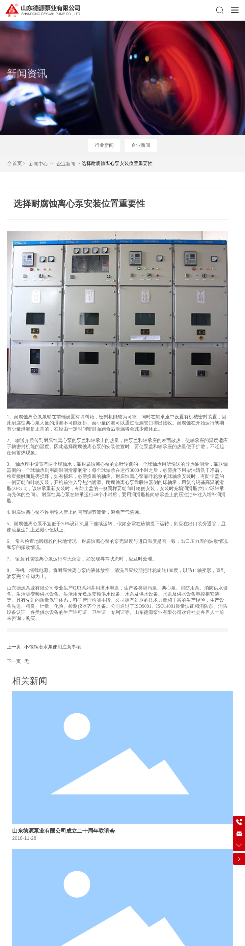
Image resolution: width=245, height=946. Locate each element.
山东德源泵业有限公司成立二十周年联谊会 (63, 831)
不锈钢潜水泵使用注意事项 (52, 646)
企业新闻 (140, 145)
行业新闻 (104, 145)
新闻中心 (38, 163)
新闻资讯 (27, 82)
